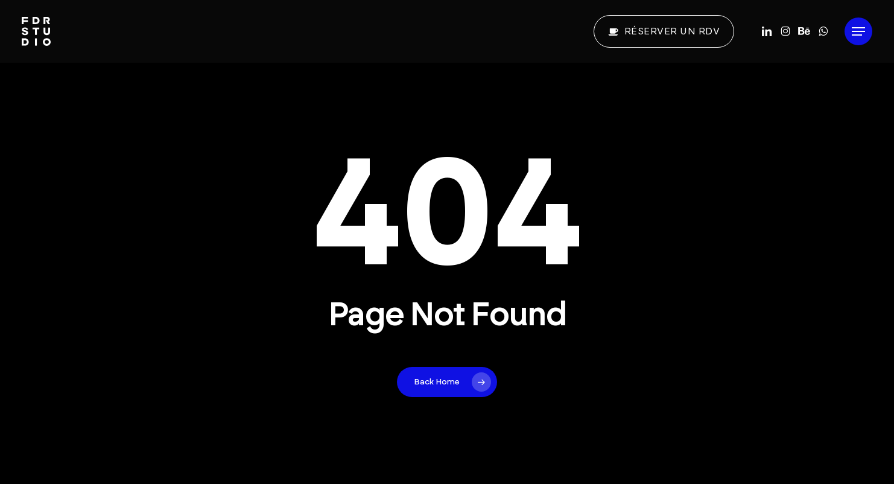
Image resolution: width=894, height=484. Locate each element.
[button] (858, 31)
